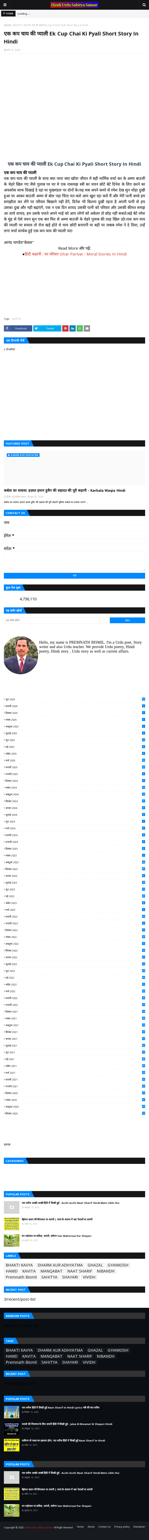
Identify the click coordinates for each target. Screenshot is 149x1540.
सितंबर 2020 (75, 1113)
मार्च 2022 (75, 991)
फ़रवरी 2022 (75, 998)
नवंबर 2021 (75, 1018)
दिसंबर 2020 (75, 1093)
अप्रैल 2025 (75, 753)
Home (80, 1526)
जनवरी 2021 (75, 1086)
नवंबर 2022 (75, 937)
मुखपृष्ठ (7, 1144)
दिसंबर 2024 (75, 781)
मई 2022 (75, 977)
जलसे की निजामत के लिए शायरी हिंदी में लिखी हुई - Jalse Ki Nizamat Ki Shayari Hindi (67, 1424)
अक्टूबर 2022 (75, 943)
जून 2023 (75, 889)
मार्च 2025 (75, 760)
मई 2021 (75, 1059)
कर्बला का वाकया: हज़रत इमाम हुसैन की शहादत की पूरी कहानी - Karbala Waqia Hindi (64, 490)
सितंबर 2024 (75, 801)
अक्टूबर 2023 (75, 862)
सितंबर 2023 (75, 869)
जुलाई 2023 (75, 882)
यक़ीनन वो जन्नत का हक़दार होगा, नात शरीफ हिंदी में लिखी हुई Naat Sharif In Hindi (63, 1440)
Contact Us (104, 1526)
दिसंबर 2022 (75, 930)
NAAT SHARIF (79, 1271)
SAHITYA (17, 25)
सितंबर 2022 (75, 950)
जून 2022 (75, 971)
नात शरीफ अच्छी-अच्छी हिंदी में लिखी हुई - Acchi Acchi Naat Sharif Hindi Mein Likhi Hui (70, 1203)
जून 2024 (75, 821)
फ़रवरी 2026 (75, 706)
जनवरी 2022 (75, 1005)
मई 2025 (75, 747)
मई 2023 (75, 896)
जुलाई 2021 (75, 1045)
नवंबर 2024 (75, 787)
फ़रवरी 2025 (75, 767)
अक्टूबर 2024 (75, 794)
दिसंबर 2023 (75, 848)
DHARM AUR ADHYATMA (60, 1265)
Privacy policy (122, 1526)
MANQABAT (51, 1271)
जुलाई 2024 (75, 814)
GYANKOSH (118, 1265)
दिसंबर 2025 (75, 713)
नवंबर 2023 (75, 855)
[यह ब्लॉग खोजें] (57, 620)
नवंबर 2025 (75, 719)
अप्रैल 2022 (75, 984)
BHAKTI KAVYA (19, 1265)
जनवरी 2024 (75, 842)
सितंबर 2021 (75, 1032)
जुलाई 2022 (75, 964)
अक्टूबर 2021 (75, 1025)
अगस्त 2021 (75, 1039)
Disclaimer (139, 1526)
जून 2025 (75, 740)
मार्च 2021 (75, 1072)
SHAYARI (70, 1277)
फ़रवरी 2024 (75, 835)
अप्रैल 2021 (75, 1066)
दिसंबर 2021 (75, 1011)
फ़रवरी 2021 (75, 1079)
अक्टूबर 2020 (75, 1106)
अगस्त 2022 (75, 957)
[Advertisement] (74, 105)
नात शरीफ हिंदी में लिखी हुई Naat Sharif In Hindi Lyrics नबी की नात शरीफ (60, 1407)
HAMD (11, 1271)
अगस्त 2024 (75, 808)
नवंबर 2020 (75, 1100)
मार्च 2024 (75, 828)
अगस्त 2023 (75, 876)
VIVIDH (89, 1277)
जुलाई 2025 (75, 733)
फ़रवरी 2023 (75, 916)
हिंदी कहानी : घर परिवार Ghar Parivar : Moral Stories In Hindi (76, 254)
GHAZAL (95, 1265)
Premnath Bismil (21, 1277)
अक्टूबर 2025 (75, 726)
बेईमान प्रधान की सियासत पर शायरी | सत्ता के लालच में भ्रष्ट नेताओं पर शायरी (57, 1219)
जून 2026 (75, 699)
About (91, 1526)
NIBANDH (105, 1271)
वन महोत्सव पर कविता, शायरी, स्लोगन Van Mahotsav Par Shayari (56, 1236)
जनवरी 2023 (75, 923)
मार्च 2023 (75, 910)
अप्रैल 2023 (75, 903)
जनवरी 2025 (75, 774)
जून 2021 (75, 1052)
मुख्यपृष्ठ (7, 25)
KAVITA (29, 1271)
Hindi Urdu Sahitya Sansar (38, 1527)
